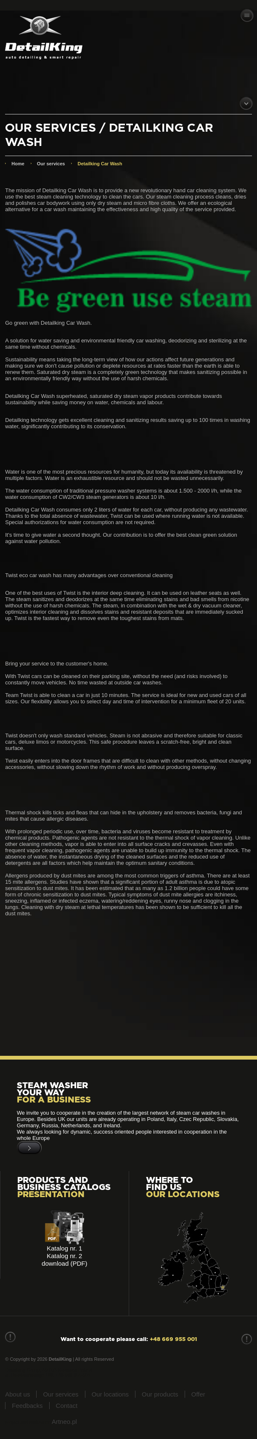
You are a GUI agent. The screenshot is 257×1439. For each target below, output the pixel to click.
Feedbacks (27, 1405)
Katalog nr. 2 (64, 1255)
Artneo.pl (64, 1421)
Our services (51, 163)
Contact (67, 1405)
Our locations (110, 1394)
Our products (160, 1394)
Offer (198, 1394)
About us (17, 1394)
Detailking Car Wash (99, 163)
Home (17, 163)
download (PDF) (64, 1263)
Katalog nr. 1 (64, 1248)
